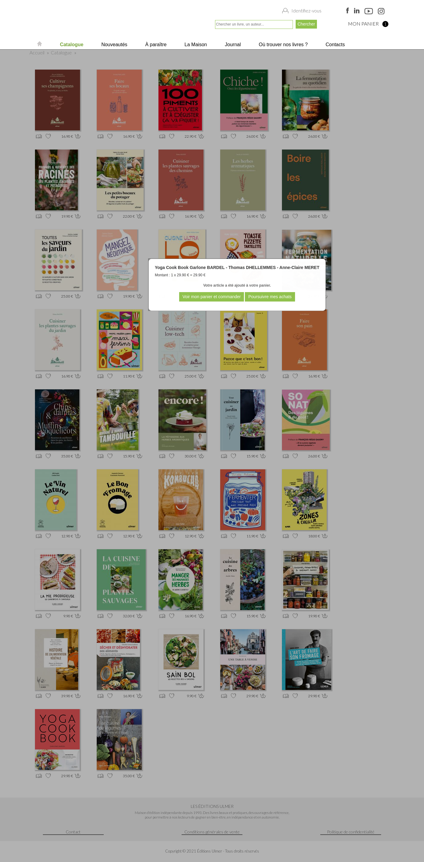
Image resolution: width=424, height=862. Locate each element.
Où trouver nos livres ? (282, 44)
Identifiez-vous (306, 10)
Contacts (334, 44)
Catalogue (70, 44)
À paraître (155, 44)
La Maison (195, 44)
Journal (232, 44)
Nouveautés (113, 44)
